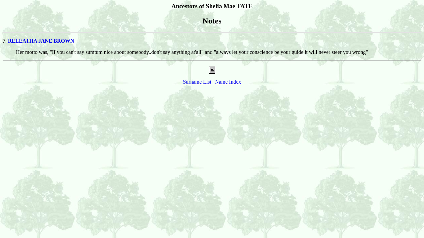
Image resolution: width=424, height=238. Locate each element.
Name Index (228, 82)
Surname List (197, 82)
